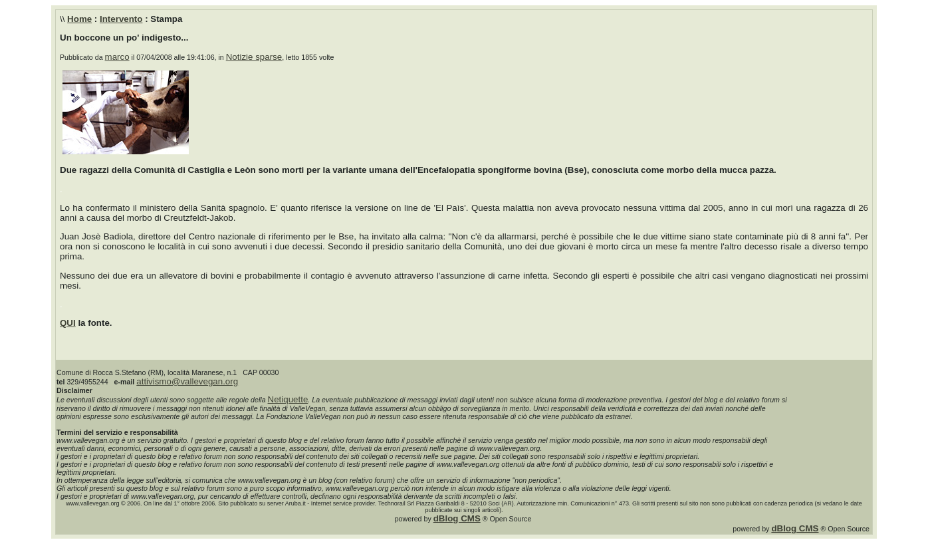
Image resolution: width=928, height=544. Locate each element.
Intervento (121, 19)
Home (79, 19)
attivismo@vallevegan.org (187, 381)
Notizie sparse (254, 57)
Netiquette (288, 399)
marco (117, 57)
